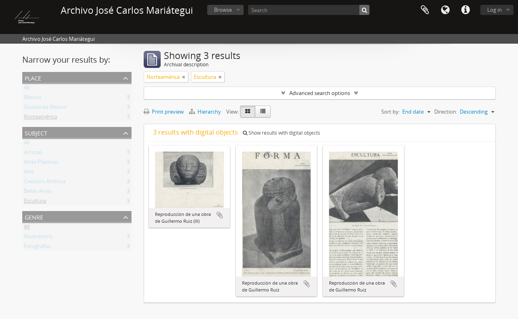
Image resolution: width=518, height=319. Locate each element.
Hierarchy (205, 111)
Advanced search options (319, 93)
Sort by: (390, 111)
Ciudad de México (45, 108)
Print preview (164, 111)
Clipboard (425, 10)
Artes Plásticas (41, 163)
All (27, 89)
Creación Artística (45, 182)
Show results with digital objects (281, 132)
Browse (223, 9)
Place (33, 77)
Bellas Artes (37, 192)
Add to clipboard (220, 215)
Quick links (465, 10)
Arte (29, 173)
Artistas (33, 153)
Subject (36, 132)
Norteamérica (40, 118)
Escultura (35, 202)
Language (445, 10)
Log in (494, 9)
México (32, 98)
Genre (34, 216)
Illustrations (38, 237)
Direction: (445, 111)
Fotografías (37, 247)
